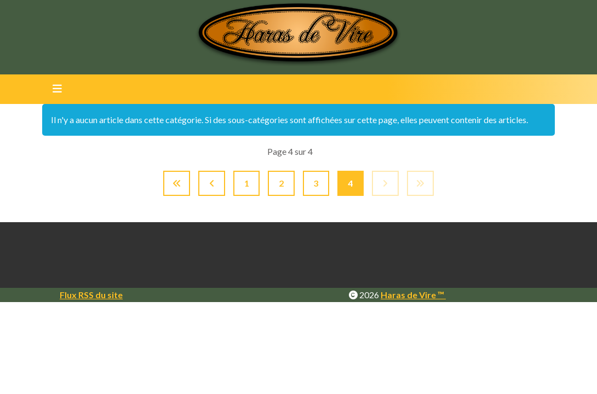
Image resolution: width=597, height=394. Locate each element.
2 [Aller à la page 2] (281, 183)
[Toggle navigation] (53, 89)
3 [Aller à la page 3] (315, 183)
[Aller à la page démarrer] (176, 183)
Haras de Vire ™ (413, 294)
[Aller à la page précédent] (211, 183)
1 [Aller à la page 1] (246, 183)
